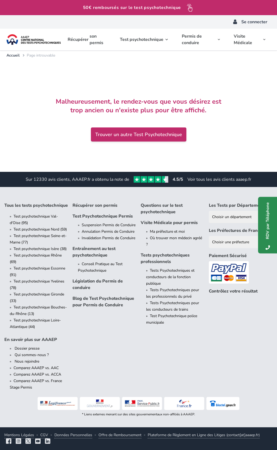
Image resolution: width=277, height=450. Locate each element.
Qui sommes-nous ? (31, 354)
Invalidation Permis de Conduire (108, 238)
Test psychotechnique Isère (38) (40, 248)
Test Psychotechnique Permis (102, 216)
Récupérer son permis (94, 205)
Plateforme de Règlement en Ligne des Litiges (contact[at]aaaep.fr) (204, 435)
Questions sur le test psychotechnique (162, 208)
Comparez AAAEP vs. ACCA (37, 374)
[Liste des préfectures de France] (241, 242)
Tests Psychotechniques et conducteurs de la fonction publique (170, 277)
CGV (44, 435)
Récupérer (87, 39)
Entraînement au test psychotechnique (94, 252)
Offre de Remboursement (119, 435)
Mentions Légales (19, 435)
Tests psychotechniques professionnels (165, 258)
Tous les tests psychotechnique (36, 205)
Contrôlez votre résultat (233, 291)
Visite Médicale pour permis (169, 223)
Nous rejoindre (26, 361)
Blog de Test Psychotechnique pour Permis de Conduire (103, 301)
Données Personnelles (73, 435)
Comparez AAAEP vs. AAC (36, 367)
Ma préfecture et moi (167, 231)
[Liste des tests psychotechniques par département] (241, 217)
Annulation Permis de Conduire (108, 231)
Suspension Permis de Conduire (109, 225)
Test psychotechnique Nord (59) (40, 229)
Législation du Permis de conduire (97, 284)
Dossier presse (26, 348)
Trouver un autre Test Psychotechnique (138, 134)
